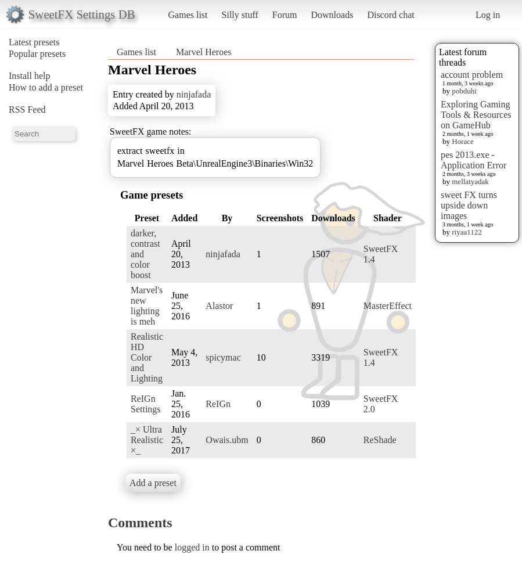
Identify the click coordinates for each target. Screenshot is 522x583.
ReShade (380, 440)
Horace (463, 141)
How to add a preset (46, 87)
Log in (488, 15)
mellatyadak (470, 181)
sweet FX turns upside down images (469, 205)
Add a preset (153, 483)
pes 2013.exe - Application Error (473, 160)
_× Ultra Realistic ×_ (147, 439)
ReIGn (218, 404)
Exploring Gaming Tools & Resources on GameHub (476, 114)
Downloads (332, 15)
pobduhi (464, 91)
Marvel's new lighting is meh (147, 305)
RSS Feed (27, 109)
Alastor (219, 306)
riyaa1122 (467, 232)
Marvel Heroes (204, 52)
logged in (192, 547)
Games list (188, 15)
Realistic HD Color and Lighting (147, 357)
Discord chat (390, 15)
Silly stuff (240, 15)
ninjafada (194, 94)
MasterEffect (387, 306)
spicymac (223, 357)
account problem (472, 75)
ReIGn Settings (146, 404)
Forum (284, 15)
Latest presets (34, 42)
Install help (30, 76)
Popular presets (37, 54)
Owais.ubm (227, 440)
